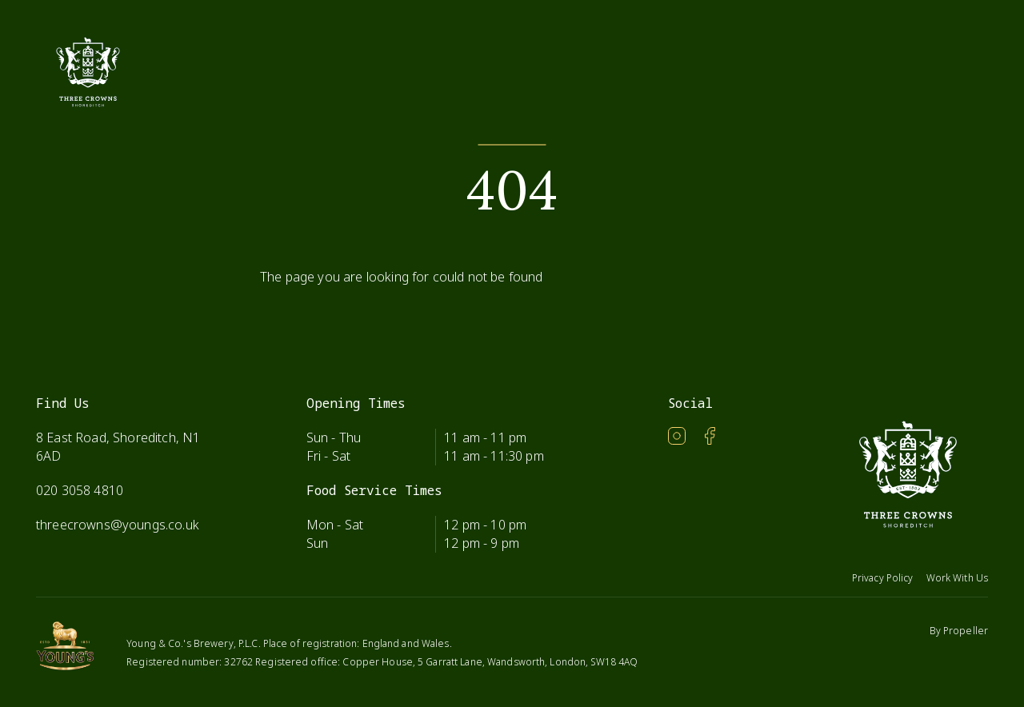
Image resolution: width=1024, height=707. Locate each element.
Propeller (965, 630)
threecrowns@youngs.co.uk (117, 524)
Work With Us (957, 578)
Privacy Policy (883, 578)
